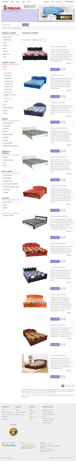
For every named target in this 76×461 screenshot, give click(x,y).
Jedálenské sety (7, 40)
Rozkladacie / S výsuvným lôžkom (10, 95)
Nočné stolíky (6, 189)
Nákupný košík (32, 416)
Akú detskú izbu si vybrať (48, 412)
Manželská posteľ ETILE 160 (59, 128)
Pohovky (5, 45)
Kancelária (6, 137)
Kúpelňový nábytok (8, 134)
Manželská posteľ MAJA (57, 267)
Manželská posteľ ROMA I (58, 355)
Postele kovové (7, 78)
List (73, 40)
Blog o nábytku (5, 1)
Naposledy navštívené (21, 412)
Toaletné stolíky (7, 178)
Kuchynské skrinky (46, 422)
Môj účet (31, 410)
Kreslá (4, 48)
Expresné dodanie (7, 202)
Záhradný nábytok (7, 143)
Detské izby (6, 128)
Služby (12, 1)
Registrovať (46, 1)
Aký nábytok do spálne (47, 420)
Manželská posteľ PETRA (58, 325)
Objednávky (32, 412)
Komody (5, 157)
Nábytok (4, 28)
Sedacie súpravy (7, 37)
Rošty (4, 104)
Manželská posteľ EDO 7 (57, 102)
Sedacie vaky (6, 54)
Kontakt (28, 1)
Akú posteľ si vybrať (47, 410)
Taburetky (5, 51)
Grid (71, 40)
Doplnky (5, 207)
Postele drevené (8, 73)
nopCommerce (10, 457)
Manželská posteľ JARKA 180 (59, 216)
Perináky (6, 101)
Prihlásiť (52, 1)
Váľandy (5, 113)
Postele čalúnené (8, 75)
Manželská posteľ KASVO (58, 243)
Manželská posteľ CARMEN (58, 46)
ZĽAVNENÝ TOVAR (8, 215)
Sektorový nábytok (8, 123)
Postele (10, 28)
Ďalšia (73, 386)
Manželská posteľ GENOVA (58, 186)
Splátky (23, 1)
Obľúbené (31, 419)
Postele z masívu (8, 89)
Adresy (30, 414)
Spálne (5, 66)
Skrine (4, 163)
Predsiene (5, 140)
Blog (3, 410)
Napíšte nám (5, 419)
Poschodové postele (8, 81)
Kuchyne (5, 131)
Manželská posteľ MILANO (58, 294)
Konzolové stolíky (7, 181)
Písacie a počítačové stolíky (10, 184)
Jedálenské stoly (7, 175)
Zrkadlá (5, 205)
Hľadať (17, 410)
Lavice (4, 57)
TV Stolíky (5, 192)
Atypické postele (8, 98)
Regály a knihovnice (8, 160)
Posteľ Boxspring (8, 92)
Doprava (17, 1)
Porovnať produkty (20, 414)
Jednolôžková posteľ (9, 83)
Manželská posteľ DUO (57, 75)
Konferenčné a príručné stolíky (11, 186)
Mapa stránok (5, 416)
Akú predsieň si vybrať (47, 418)
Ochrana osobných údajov (8, 414)
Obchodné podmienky (7, 412)
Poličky (5, 165)
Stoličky (5, 42)
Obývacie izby (6, 126)
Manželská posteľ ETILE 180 (59, 157)
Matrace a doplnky (8, 107)
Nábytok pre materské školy (10, 146)
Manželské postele (8, 86)
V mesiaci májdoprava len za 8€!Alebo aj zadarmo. (51, 10)
